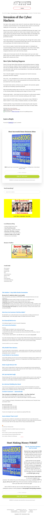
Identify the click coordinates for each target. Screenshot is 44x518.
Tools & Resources (7, 274)
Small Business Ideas (8, 281)
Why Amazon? (7, 268)
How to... (5, 276)
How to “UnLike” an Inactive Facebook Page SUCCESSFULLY (12, 432)
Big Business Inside (22, 3)
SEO (5, 272)
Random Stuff (6, 271)
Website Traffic (7, 275)
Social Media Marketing (8, 279)
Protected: (4, 430)
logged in (10, 122)
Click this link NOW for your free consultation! (10, 343)
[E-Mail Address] (22, 172)
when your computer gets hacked (14, 109)
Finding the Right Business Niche (11, 226)
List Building (6, 269)
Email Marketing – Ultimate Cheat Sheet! (12, 229)
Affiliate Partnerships (15, 111)
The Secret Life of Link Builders (11, 235)
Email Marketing (7, 278)
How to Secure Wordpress (12, 108)
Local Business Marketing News (7, 426)
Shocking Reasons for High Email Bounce (12, 232)
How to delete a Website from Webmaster (9, 436)
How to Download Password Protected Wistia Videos (11, 434)
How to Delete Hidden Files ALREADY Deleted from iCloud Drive (13, 429)
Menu (22, 8)
